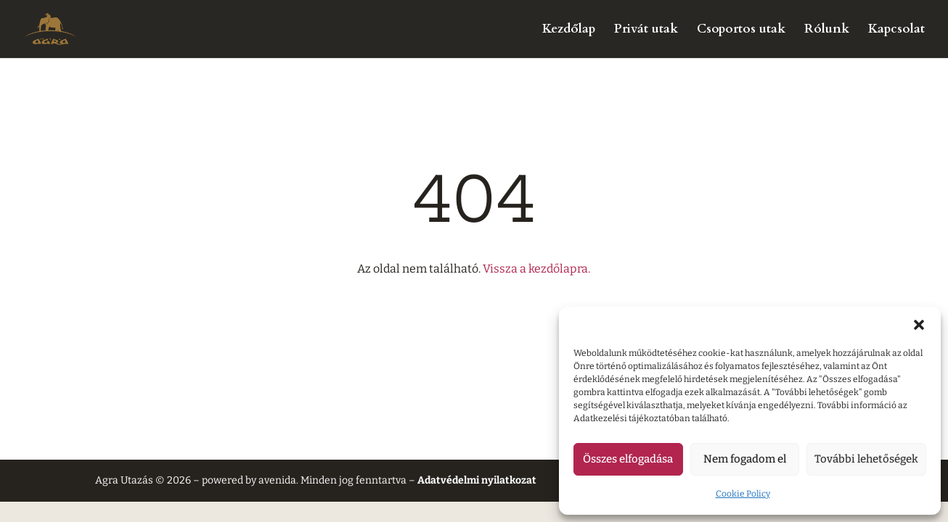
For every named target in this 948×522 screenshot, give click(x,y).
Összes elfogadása (628, 458)
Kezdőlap (568, 30)
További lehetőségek (866, 458)
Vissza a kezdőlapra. (536, 269)
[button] (919, 325)
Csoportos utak (741, 30)
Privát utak (646, 30)
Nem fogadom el (744, 458)
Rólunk (826, 30)
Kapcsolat (896, 30)
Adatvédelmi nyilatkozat (476, 480)
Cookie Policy (743, 494)
